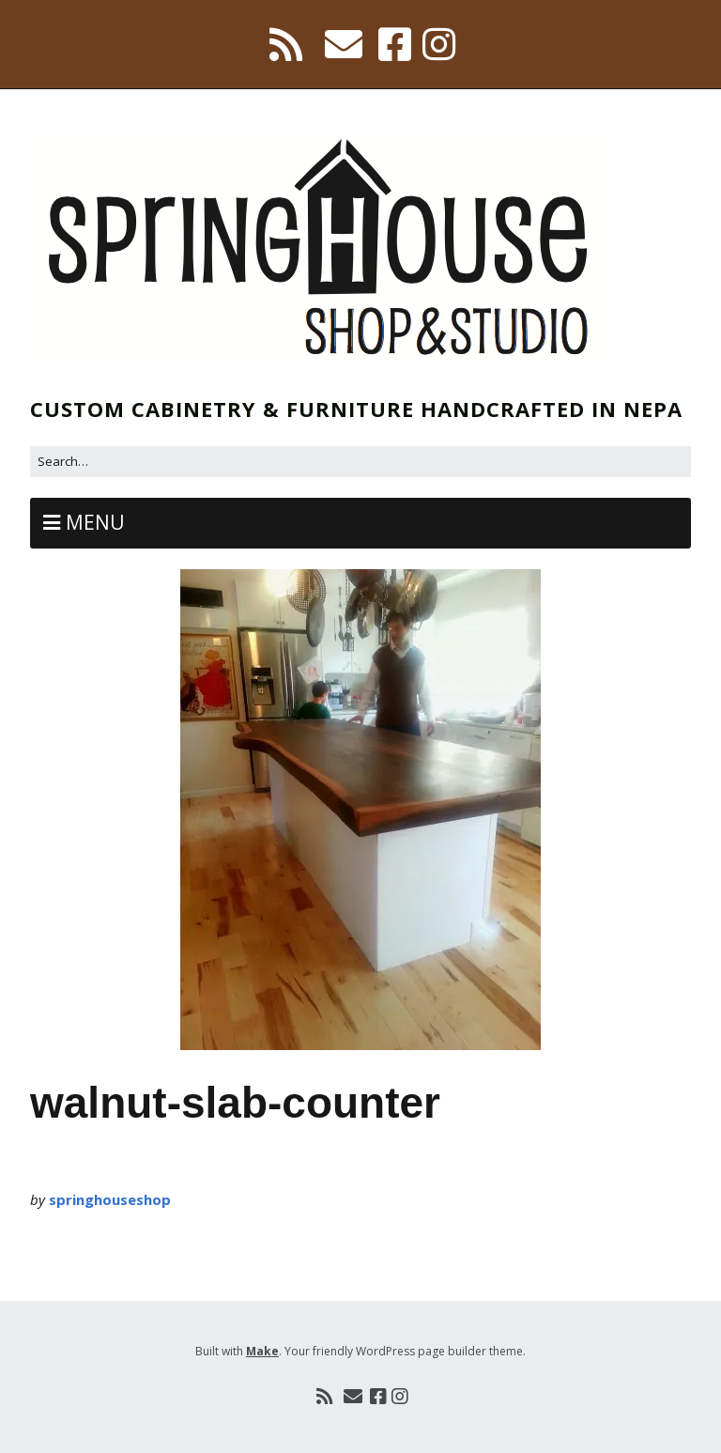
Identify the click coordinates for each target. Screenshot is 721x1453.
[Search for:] (360, 461)
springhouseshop (110, 1199)
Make (262, 1351)
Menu (95, 522)
